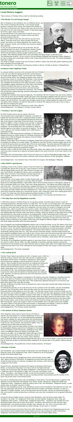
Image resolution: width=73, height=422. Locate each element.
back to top (36, 416)
